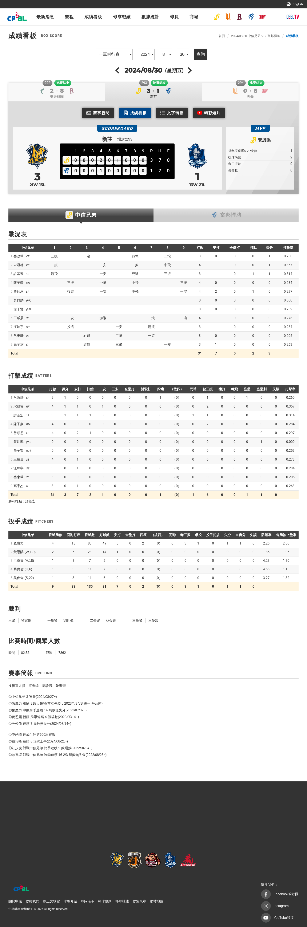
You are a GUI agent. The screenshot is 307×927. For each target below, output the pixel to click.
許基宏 (18, 274)
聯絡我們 (32, 901)
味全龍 (262, 16)
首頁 (222, 36)
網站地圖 (156, 901)
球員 (174, 17)
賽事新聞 (101, 113)
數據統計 (150, 17)
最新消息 (45, 17)
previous (118, 70)
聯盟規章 (139, 901)
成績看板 (93, 17)
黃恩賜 (264, 140)
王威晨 (18, 318)
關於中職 (15, 901)
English (297, 4)
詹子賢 (18, 309)
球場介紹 (70, 901)
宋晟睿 (18, 265)
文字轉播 (175, 113)
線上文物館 (51, 901)
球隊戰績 (122, 17)
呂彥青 (23, 561)
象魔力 (18, 543)
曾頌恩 (18, 292)
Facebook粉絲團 (286, 894)
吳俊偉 (23, 578)
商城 (194, 17)
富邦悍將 (251, 16)
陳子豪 (18, 283)
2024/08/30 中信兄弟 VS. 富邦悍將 (255, 36)
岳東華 (18, 336)
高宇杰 (18, 345)
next (189, 70)
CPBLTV (293, 16)
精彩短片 (212, 113)
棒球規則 (105, 901)
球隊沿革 (87, 901)
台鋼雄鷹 (274, 16)
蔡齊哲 (22, 569)
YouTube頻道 (284, 918)
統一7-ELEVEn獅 (228, 16)
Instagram (281, 906)
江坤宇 (18, 327)
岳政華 (18, 256)
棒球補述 (122, 901)
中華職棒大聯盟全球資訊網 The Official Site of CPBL (16, 17)
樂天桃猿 (239, 16)
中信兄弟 (216, 16)
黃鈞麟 (18, 300)
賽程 (69, 17)
